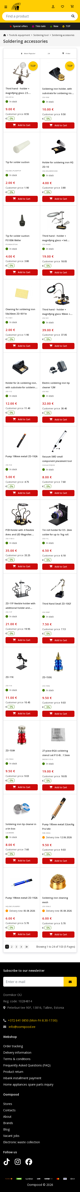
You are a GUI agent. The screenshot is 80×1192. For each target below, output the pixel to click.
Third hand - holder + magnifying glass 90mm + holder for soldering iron (56, 314)
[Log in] (53, 6)
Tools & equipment (19, 35)
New (54, 26)
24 (49, 53)
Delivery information (17, 1052)
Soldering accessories (63, 35)
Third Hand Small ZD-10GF (56, 603)
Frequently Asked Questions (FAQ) (27, 1065)
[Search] (73, 16)
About (7, 1117)
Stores (7, 1104)
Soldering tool (41, 35)
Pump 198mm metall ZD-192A (22, 456)
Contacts (9, 1110)
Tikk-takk (39, 26)
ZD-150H (10, 750)
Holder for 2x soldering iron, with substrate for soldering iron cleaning (21, 387)
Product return (13, 1072)
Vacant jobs (11, 1136)
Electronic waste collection (21, 1142)
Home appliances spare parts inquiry (28, 1084)
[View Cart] (72, 6)
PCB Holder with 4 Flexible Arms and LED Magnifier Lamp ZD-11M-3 (20, 534)
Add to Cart (21, 125)
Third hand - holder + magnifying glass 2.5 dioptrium (17, 93)
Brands (8, 1123)
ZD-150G (47, 677)
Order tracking (13, 1046)
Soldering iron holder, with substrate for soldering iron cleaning (57, 93)
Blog (6, 1129)
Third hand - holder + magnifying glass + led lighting (54, 240)
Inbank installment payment (22, 1078)
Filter (66, 53)
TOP (66, 26)
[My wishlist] (62, 6)
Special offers (19, 26)
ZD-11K (9, 677)
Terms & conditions (17, 1059)
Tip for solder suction (17, 162)
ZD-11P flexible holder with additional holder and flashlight (20, 608)
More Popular (28, 53)
